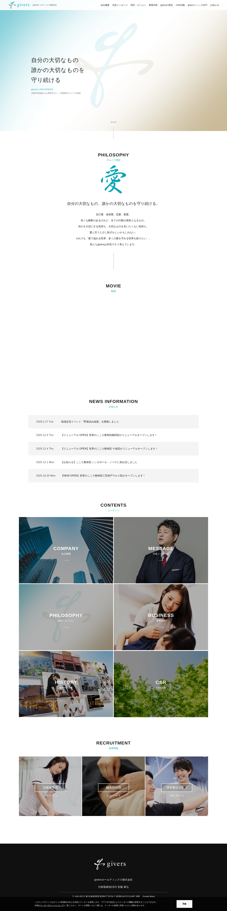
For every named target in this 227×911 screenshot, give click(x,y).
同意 (184, 904)
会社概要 (105, 5)
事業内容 (153, 5)
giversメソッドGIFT (197, 5)
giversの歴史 (166, 5)
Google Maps (149, 896)
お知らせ (214, 5)
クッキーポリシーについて (51, 905)
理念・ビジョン (138, 5)
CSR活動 (180, 5)
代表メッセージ (120, 5)
